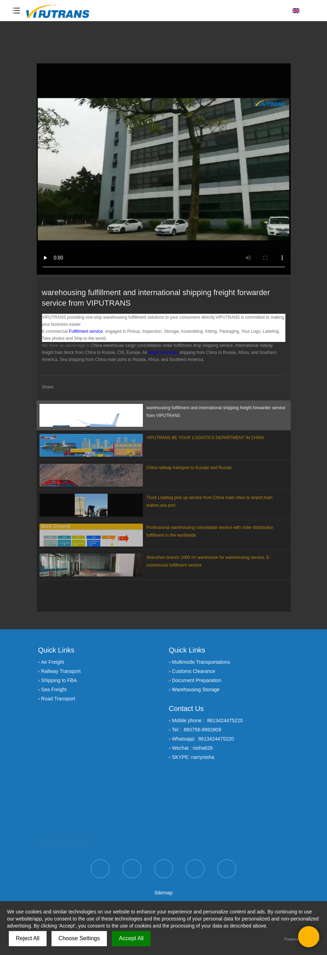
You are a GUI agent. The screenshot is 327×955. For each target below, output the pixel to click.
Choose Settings (79, 938)
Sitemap (163, 892)
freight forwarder (162, 352)
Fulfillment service (86, 331)
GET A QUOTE (65, 839)
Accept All (131, 938)
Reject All (28, 938)
